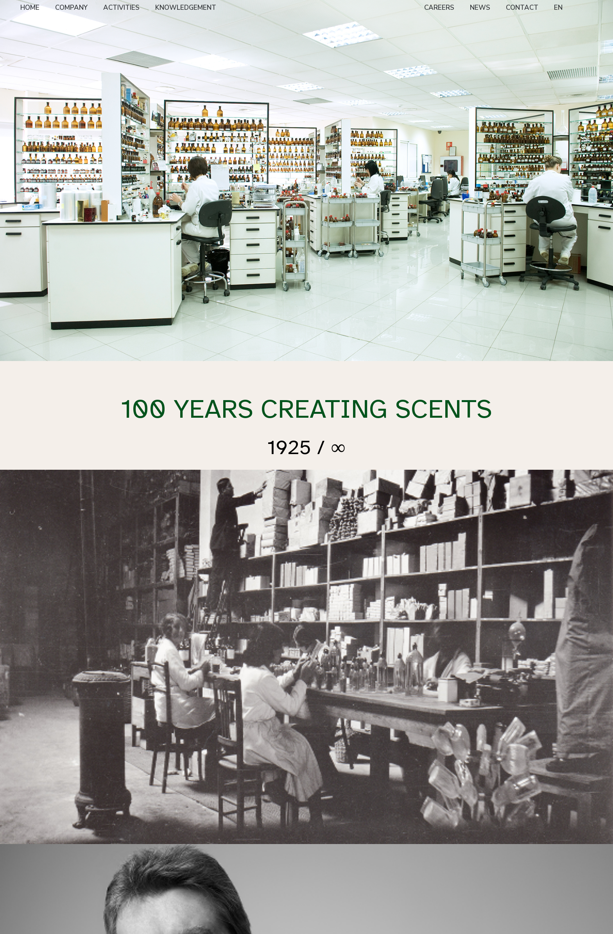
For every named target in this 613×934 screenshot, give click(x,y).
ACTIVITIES (121, 7)
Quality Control (246, 879)
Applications (242, 869)
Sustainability (132, 866)
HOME (29, 7)
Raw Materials (245, 859)
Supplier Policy (133, 876)
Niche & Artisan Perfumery (190, 843)
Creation (237, 840)
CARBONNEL (469, 830)
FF (173, 856)
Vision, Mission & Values (136, 853)
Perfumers (240, 849)
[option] (306, 180)
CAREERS (439, 7)
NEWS (480, 7)
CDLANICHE (468, 860)
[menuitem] (30, 8)
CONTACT (522, 7)
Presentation (131, 840)
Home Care (185, 866)
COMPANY (71, 7)
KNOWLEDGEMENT (185, 7)
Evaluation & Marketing (243, 892)
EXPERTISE (242, 830)
